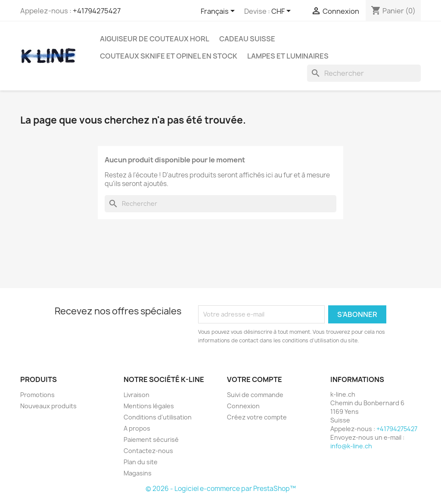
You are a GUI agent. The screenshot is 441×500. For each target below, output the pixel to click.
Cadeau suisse (247, 38)
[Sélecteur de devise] (282, 11)
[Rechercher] (364, 73)
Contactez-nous (148, 451)
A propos (137, 428)
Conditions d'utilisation (158, 417)
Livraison (136, 395)
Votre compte (254, 379)
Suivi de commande (255, 395)
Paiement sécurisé (151, 439)
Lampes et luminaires (288, 56)
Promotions (37, 395)
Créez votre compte (257, 417)
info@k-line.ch (351, 446)
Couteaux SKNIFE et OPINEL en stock (168, 56)
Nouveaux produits (48, 406)
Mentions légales (149, 406)
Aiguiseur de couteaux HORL (154, 38)
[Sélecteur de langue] (219, 11)
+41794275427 (97, 11)
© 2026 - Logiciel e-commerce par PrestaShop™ (221, 488)
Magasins (138, 473)
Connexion (243, 406)
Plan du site (141, 462)
